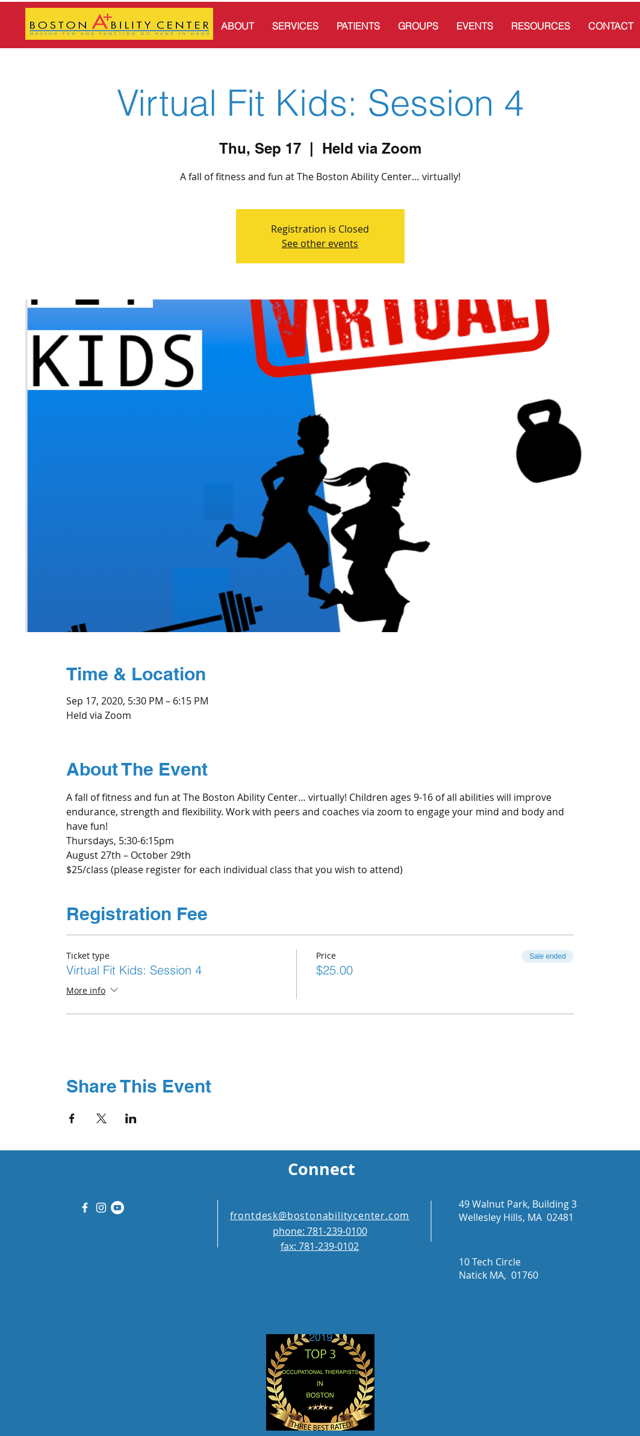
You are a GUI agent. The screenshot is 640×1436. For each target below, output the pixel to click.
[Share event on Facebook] (72, 1118)
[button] (237, 26)
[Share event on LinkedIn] (131, 1118)
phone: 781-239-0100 (320, 1231)
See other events (320, 243)
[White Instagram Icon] (101, 1207)
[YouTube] (117, 1207)
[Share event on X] (101, 1118)
